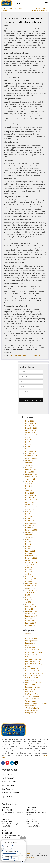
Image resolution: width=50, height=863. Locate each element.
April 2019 (28, 602)
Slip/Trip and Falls (20, 355)
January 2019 (30, 609)
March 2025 (29, 449)
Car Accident (6, 774)
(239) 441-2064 (31, 810)
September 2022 (31, 507)
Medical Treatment (32, 671)
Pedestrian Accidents (33, 687)
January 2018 (30, 625)
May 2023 (28, 488)
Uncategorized (30, 701)
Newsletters (29, 680)
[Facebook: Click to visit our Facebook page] (3, 763)
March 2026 (29, 421)
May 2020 (28, 572)
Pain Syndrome (30, 685)
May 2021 (28, 544)
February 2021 (30, 551)
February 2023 (30, 495)
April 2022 (28, 518)
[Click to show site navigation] (46, 3)
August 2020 (29, 565)
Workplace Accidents (32, 710)
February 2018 (30, 623)
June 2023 (28, 486)
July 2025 (28, 439)
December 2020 (31, 556)
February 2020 (30, 579)
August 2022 (29, 509)
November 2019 (31, 586)
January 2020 (30, 581)
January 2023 (30, 498)
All (12, 355)
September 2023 (31, 481)
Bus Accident (30, 643)
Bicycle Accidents (31, 638)
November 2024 (31, 458)
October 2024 (30, 460)
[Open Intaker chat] (22, 862)
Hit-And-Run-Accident (33, 659)
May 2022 (28, 516)
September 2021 (31, 535)
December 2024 (31, 456)
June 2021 (28, 542)
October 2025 (30, 433)
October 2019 (30, 588)
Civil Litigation (30, 648)
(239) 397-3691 (6, 833)
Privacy (34, 853)
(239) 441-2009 (6, 810)
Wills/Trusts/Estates (32, 708)
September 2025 (31, 435)
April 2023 (28, 491)
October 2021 (30, 532)
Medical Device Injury (33, 668)
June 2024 (28, 467)
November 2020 (31, 558)
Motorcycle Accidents (33, 675)
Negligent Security (31, 678)
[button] (18, 3)
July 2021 (28, 539)
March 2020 (29, 576)
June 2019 (28, 597)
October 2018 (30, 614)
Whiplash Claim (30, 706)
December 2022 (31, 500)
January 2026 (30, 426)
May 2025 (28, 444)
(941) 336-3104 (31, 821)
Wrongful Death (31, 713)
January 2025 (30, 453)
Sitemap (27, 853)
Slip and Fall (6, 796)
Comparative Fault (32, 654)
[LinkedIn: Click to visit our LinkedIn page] (12, 763)
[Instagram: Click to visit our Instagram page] (16, 763)
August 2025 (29, 437)
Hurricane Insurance (32, 661)
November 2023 (31, 477)
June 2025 (28, 442)
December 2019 (31, 583)
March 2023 (29, 493)
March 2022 (29, 521)
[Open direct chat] (21, 837)
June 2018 (28, 618)
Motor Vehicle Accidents (34, 673)
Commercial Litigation (33, 650)
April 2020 (28, 574)
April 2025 (28, 446)
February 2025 (30, 451)
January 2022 (30, 525)
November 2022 (31, 502)
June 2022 (28, 514)
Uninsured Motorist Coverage (36, 703)
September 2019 (31, 590)
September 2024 (31, 463)
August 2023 (29, 484)
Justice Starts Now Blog (33, 664)
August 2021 (29, 537)
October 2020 (30, 560)
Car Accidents (30, 645)
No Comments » (34, 355)
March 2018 (29, 621)
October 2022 (30, 504)
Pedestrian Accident (10, 792)
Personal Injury (30, 689)
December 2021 (31, 528)
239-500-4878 (29, 858)
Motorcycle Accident (10, 781)
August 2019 (29, 593)
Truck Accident (7, 778)
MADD (27, 666)
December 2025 (31, 428)
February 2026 (30, 423)
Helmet (28, 657)
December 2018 (31, 611)
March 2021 (29, 549)
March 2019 (29, 604)
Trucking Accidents (32, 699)
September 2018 (31, 616)
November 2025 (31, 430)
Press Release (30, 692)
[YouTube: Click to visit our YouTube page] (7, 763)
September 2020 (31, 563)
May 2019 (28, 600)
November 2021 (31, 530)
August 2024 (29, 465)
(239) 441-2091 (6, 821)
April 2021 (28, 546)
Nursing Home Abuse (33, 682)
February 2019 (30, 607)
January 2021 (30, 553)
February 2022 (30, 523)
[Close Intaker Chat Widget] (24, 837)
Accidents (28, 634)
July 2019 (28, 595)
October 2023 (30, 479)
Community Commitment (34, 652)
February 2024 (30, 470)
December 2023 (31, 474)
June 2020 (28, 569)
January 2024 (30, 472)
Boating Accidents (31, 641)
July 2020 (28, 567)
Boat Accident (7, 789)
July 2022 (28, 511)
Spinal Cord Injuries (32, 696)
